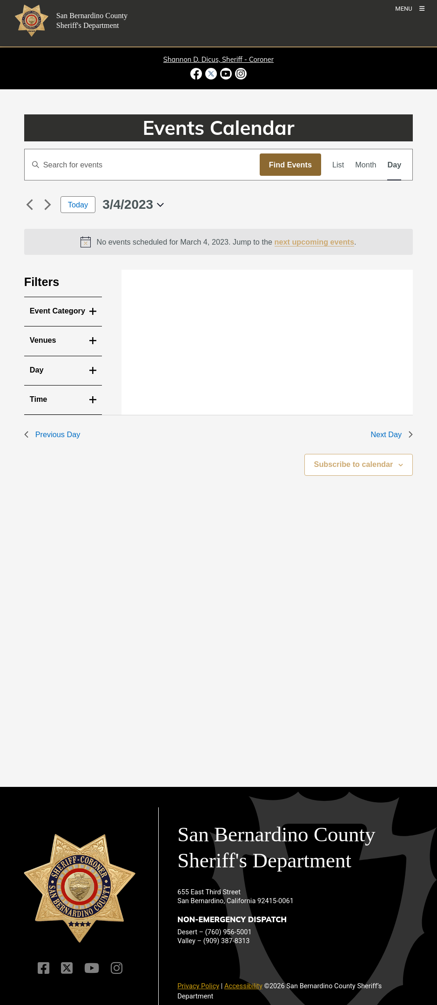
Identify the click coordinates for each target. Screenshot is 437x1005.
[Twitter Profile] (67, 968)
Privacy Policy (198, 986)
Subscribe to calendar (353, 464)
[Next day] (48, 204)
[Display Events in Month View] (365, 164)
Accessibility (243, 986)
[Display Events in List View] (338, 164)
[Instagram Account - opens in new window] (240, 74)
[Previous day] (29, 204)
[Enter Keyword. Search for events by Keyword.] (142, 164)
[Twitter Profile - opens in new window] (210, 74)
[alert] (218, 242)
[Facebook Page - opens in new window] (197, 74)
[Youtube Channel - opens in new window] (226, 74)
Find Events (290, 164)
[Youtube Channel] (91, 968)
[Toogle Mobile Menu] (410, 8)
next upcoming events (315, 242)
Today (78, 204)
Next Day (391, 434)
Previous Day (52, 434)
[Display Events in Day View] (394, 164)
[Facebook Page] (43, 968)
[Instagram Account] (116, 968)
